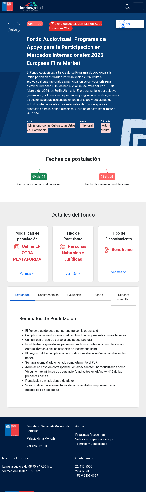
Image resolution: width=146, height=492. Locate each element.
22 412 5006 (83, 466)
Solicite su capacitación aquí (94, 439)
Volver (13, 27)
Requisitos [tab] (22, 295)
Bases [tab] (98, 295)
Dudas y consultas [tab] (123, 297)
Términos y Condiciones (91, 444)
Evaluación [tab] (74, 295)
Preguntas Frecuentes (90, 434)
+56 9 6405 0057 (86, 475)
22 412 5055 (83, 471)
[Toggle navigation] (138, 6)
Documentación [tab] (48, 295)
